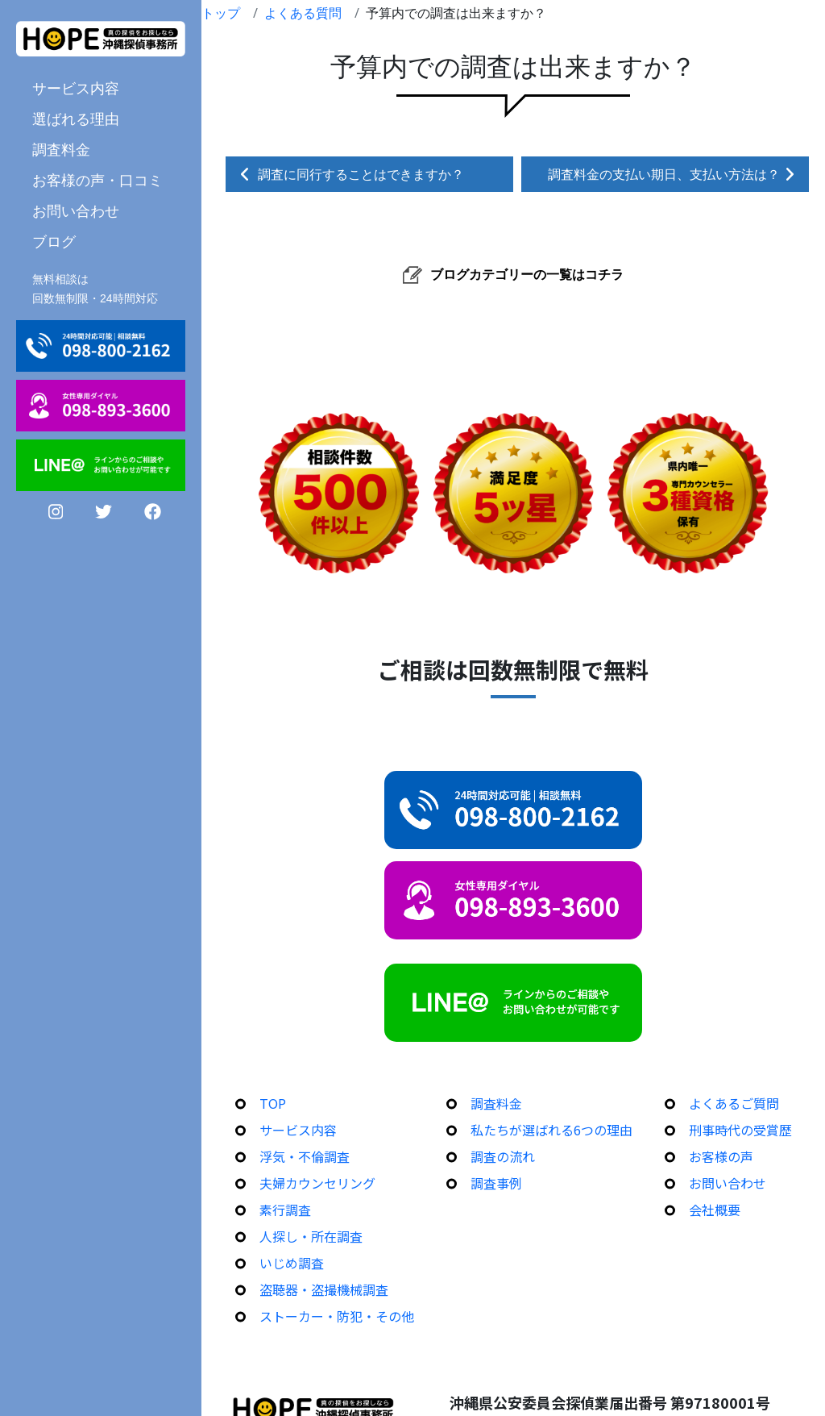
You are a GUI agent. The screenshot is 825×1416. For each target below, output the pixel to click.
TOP (272, 1103)
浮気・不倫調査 (304, 1156)
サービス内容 (75, 88)
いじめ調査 (291, 1262)
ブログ (54, 241)
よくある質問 (303, 13)
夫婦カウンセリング (317, 1183)
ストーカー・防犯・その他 (336, 1316)
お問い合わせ (75, 210)
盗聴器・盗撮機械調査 (323, 1289)
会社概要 (714, 1209)
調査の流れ (503, 1156)
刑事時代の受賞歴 (740, 1129)
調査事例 (496, 1183)
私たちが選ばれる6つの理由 (551, 1129)
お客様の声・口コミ (97, 179)
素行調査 (285, 1209)
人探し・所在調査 (311, 1236)
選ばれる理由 (75, 118)
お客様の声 (721, 1156)
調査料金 (61, 149)
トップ (220, 13)
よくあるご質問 (734, 1103)
